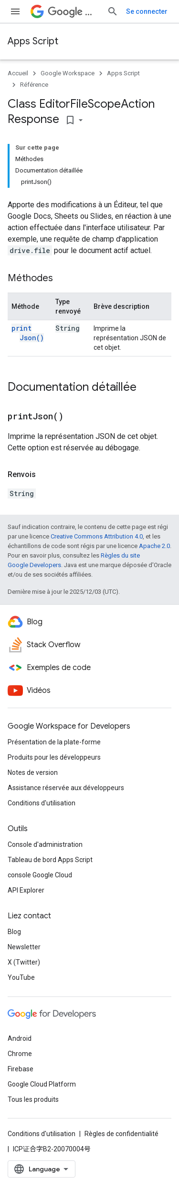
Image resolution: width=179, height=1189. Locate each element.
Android (20, 1038)
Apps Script (33, 41)
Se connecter (147, 11)
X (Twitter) (24, 962)
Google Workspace (68, 73)
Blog (14, 931)
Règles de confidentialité (121, 1134)
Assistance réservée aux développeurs (66, 788)
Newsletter (24, 947)
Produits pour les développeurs (54, 757)
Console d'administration (45, 844)
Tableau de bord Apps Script (50, 860)
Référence (34, 84)
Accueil (18, 73)
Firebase (20, 1069)
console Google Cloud (40, 875)
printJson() (27, 333)
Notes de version (33, 772)
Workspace (73, 11)
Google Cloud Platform (42, 1084)
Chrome (20, 1053)
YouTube (21, 977)
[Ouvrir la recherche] (112, 11)
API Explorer (26, 890)
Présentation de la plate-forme (54, 742)
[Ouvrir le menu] (15, 11)
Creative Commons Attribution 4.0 (97, 536)
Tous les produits (33, 1099)
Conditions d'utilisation (41, 803)
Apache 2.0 (154, 545)
